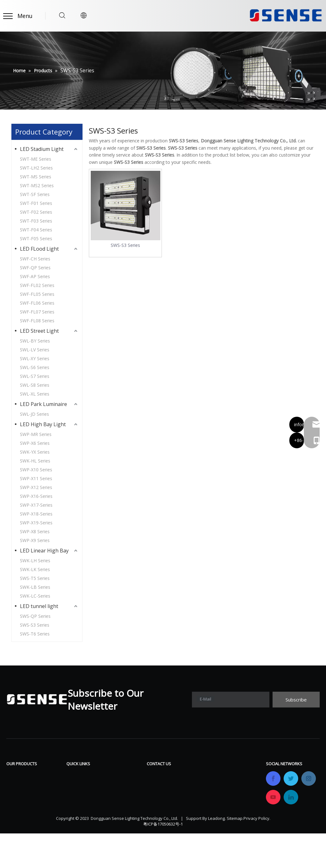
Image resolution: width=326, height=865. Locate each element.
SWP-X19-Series (36, 523)
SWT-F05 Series (36, 239)
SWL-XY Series (34, 358)
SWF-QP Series (35, 268)
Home (73, 774)
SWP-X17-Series (36, 505)
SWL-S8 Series (34, 385)
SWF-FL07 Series (37, 312)
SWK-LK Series (35, 569)
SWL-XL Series (34, 394)
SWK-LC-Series (35, 596)
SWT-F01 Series (36, 203)
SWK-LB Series (35, 587)
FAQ (114, 784)
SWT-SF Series (35, 194)
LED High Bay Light (43, 424)
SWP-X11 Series (36, 478)
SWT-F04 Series (36, 230)
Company (77, 793)
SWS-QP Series (35, 616)
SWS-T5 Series (35, 578)
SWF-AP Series (35, 276)
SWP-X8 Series (35, 531)
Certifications (82, 803)
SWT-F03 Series (36, 221)
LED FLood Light (39, 248)
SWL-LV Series (34, 350)
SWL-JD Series (34, 414)
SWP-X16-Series (36, 496)
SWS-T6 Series (35, 634)
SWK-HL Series (35, 461)
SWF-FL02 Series (37, 285)
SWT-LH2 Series (36, 168)
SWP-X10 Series (36, 470)
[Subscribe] (296, 699)
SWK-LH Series (35, 561)
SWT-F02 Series (36, 212)
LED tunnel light (39, 606)
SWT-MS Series (35, 177)
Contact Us (122, 812)
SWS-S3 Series (34, 625)
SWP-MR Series (36, 434)
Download (121, 774)
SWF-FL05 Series (37, 294)
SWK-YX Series (35, 452)
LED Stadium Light (42, 149)
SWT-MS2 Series (37, 185)
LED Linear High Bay (44, 550)
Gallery (117, 793)
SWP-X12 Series (36, 487)
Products (77, 784)
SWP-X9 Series (35, 540)
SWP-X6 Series (35, 443)
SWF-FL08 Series (37, 321)
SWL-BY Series (35, 341)
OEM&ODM (80, 812)
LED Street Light (39, 330)
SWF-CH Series (35, 259)
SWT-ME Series (35, 159)
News (116, 803)
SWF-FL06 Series (37, 303)
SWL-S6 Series (34, 367)
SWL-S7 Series (34, 376)
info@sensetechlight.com (186, 822)
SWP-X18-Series (36, 514)
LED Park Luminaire (43, 404)
